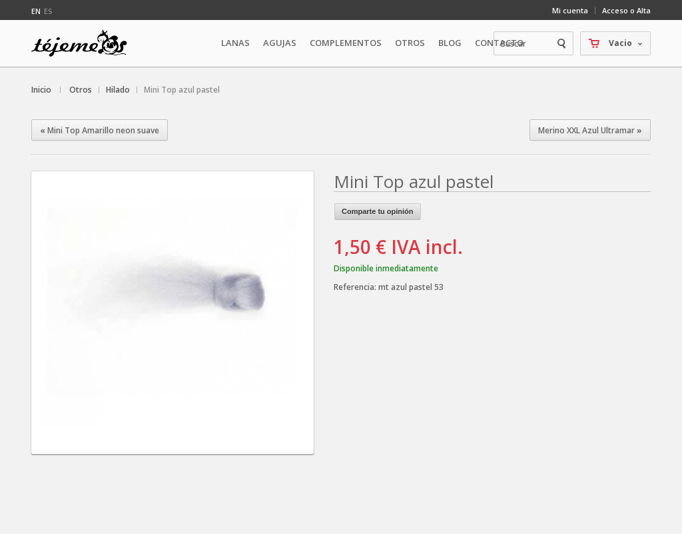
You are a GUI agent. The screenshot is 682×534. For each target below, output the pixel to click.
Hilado (118, 89)
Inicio (41, 89)
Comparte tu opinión (378, 211)
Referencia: (356, 287)
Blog (450, 43)
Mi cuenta (570, 10)
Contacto (499, 43)
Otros (80, 89)
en (36, 11)
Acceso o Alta (626, 10)
